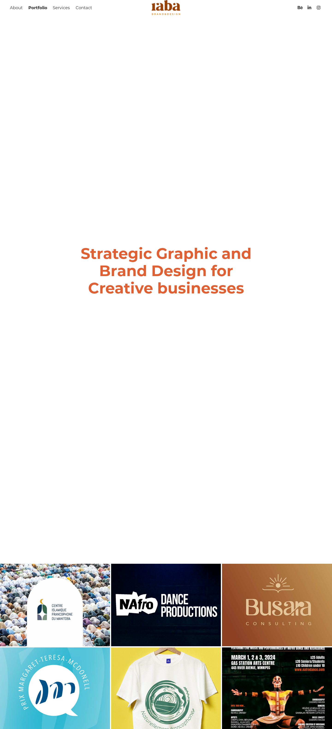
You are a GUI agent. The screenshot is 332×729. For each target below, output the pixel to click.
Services (61, 7)
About (16, 7)
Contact (84, 7)
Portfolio (37, 7)
